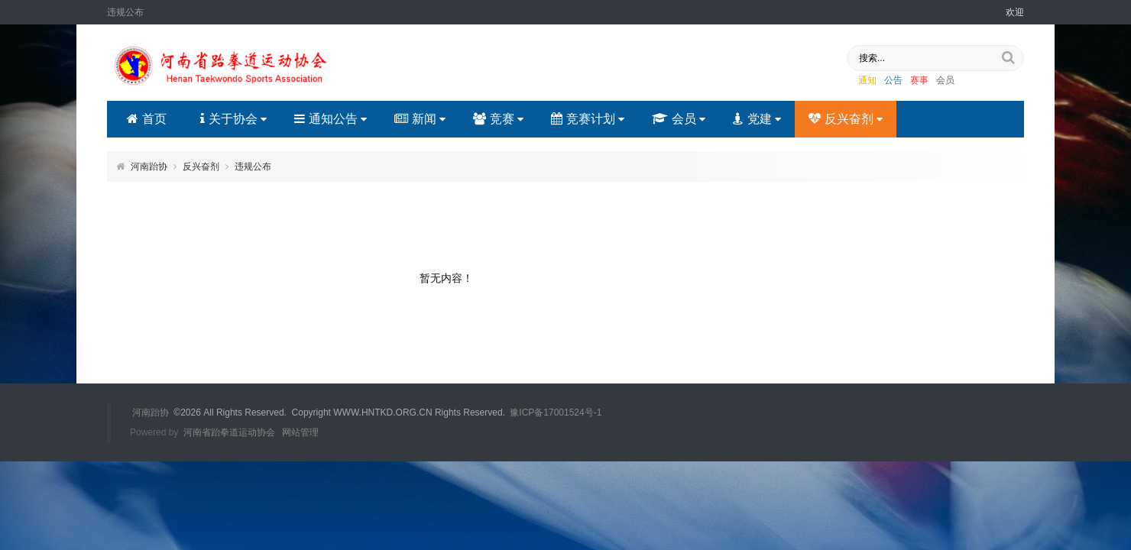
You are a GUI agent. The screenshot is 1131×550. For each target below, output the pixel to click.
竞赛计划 (587, 118)
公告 (893, 80)
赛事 (919, 80)
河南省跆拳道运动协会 (229, 432)
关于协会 (233, 118)
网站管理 (300, 432)
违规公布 (253, 166)
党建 (757, 118)
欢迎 (1015, 12)
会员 (945, 80)
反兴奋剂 (846, 118)
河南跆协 (149, 166)
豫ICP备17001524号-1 (555, 412)
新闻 (420, 118)
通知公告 (330, 118)
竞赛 (498, 118)
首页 (147, 118)
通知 (867, 80)
